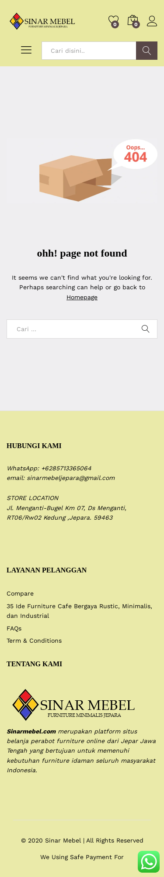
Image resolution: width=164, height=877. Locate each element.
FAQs (14, 628)
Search (146, 50)
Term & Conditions (34, 640)
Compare (20, 593)
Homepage (82, 297)
